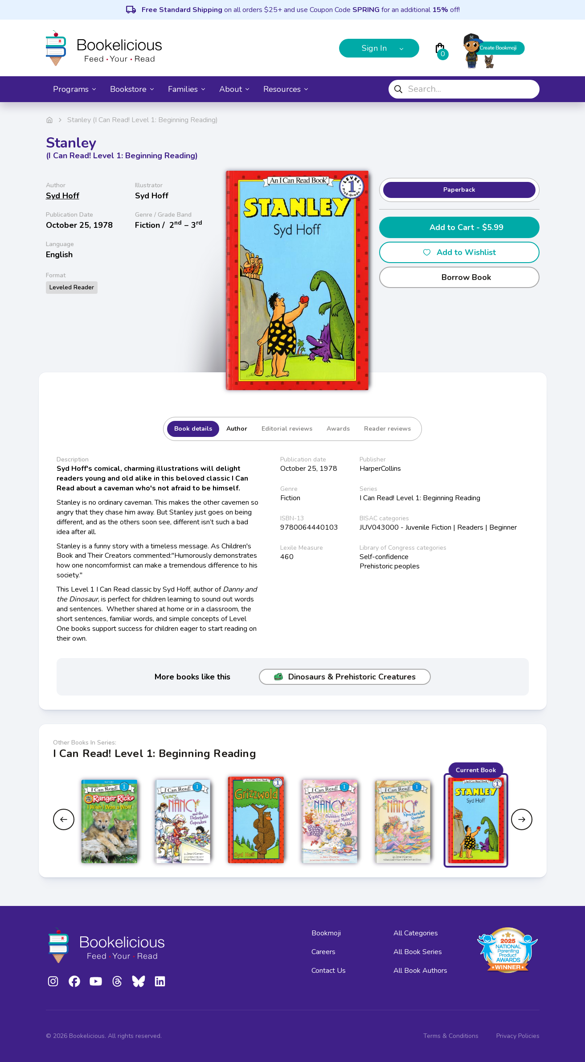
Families (186, 89)
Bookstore (132, 89)
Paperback (459, 189)
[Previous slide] (63, 819)
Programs (74, 89)
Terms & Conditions (451, 1036)
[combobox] (464, 89)
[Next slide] (521, 819)
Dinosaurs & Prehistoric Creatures (345, 676)
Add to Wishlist (459, 252)
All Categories (415, 933)
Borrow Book (459, 277)
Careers (323, 952)
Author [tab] (236, 428)
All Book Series (417, 952)
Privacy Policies (518, 1036)
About (234, 89)
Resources (285, 89)
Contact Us (328, 971)
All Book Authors (420, 971)
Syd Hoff (62, 195)
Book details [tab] (193, 428)
